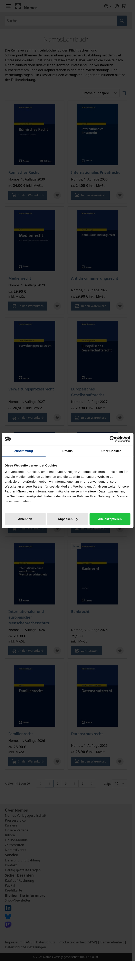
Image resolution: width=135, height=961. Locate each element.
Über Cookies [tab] (112, 450)
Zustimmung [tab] (23, 450)
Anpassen (68, 519)
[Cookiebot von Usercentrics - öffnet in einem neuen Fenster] (112, 439)
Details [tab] (67, 450)
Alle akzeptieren (110, 519)
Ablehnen (25, 519)
